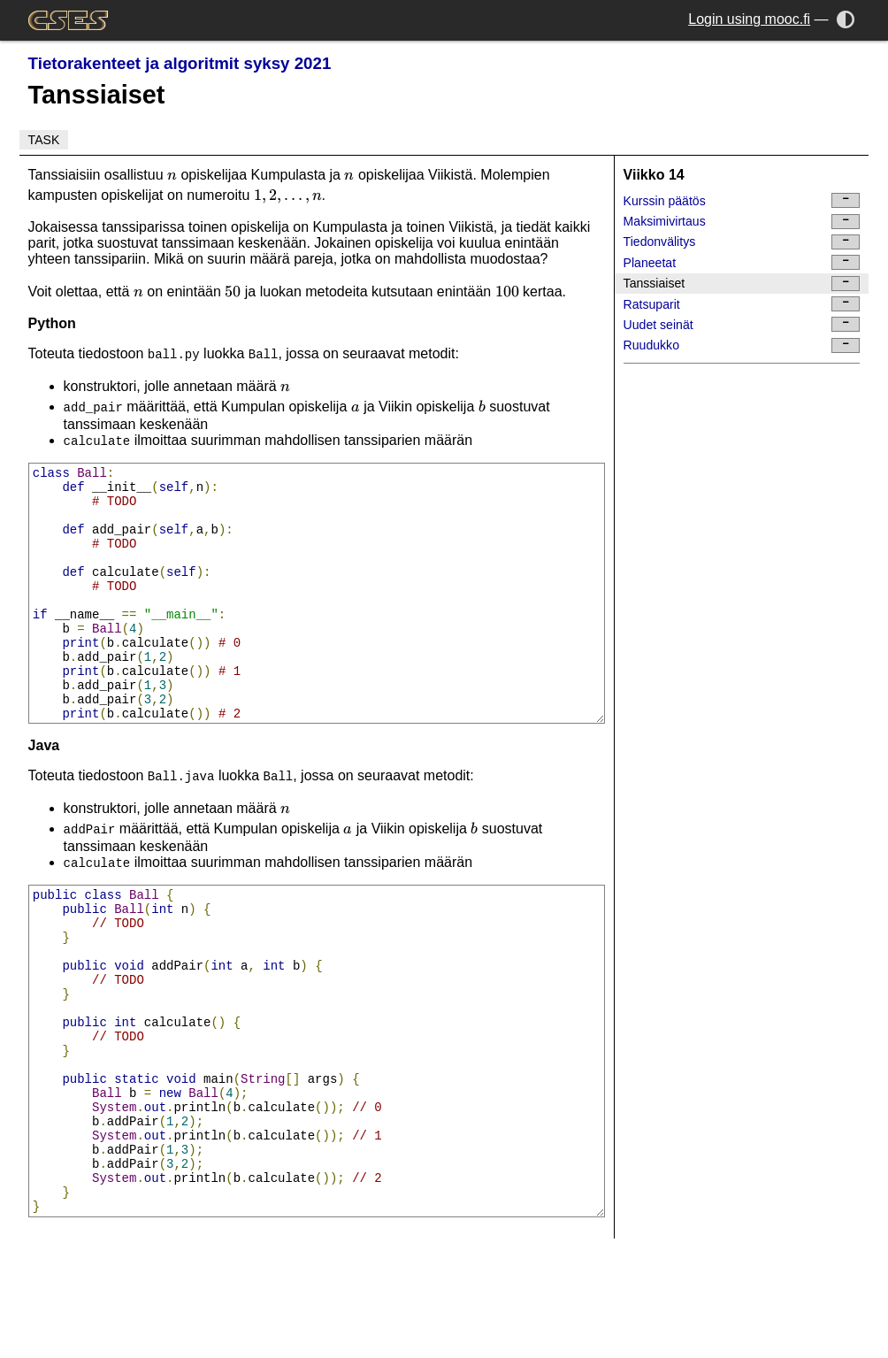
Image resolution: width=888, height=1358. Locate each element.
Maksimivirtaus (742, 221)
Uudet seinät (742, 324)
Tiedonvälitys (742, 241)
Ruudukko (742, 345)
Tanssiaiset (742, 283)
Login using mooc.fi (749, 19)
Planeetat (742, 262)
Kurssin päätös (742, 200)
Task (44, 140)
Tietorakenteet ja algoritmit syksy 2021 (180, 63)
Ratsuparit (742, 303)
